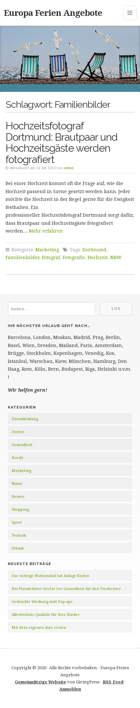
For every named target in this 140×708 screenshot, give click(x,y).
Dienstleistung (25, 418)
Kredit (17, 457)
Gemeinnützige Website (40, 682)
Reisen (18, 496)
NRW (116, 257)
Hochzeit (98, 257)
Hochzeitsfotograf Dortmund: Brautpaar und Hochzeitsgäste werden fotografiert (62, 143)
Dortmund (94, 249)
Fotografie (74, 257)
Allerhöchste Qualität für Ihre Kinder (46, 614)
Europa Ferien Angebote (53, 12)
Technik (19, 535)
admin (69, 168)
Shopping (20, 509)
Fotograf (51, 257)
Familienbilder (22, 257)
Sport (17, 522)
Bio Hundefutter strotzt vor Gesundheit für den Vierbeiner (66, 588)
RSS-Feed (113, 682)
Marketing (47, 249)
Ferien (18, 431)
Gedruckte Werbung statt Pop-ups (42, 601)
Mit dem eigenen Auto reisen (39, 627)
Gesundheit (22, 444)
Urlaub (18, 548)
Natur (17, 483)
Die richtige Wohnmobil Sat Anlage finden (50, 575)
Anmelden (70, 689)
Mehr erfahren (46, 231)
